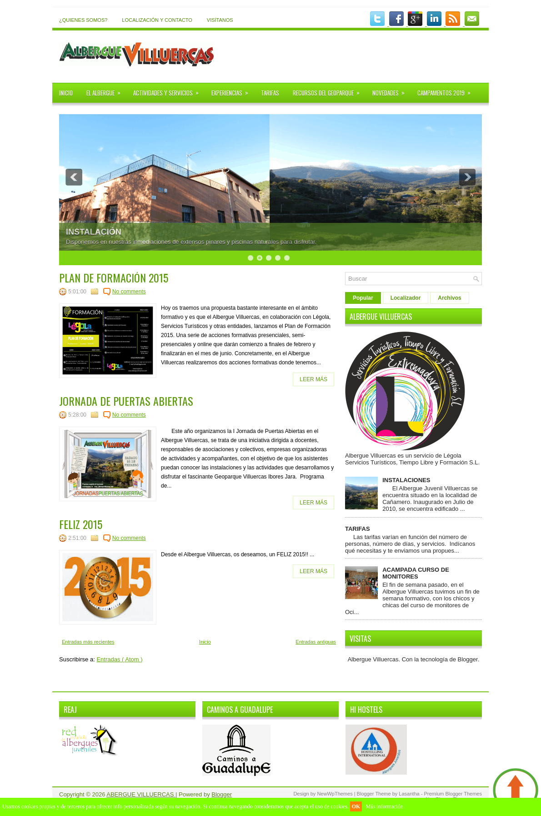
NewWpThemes (335, 793)
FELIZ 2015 (80, 524)
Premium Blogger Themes (453, 793)
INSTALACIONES (406, 480)
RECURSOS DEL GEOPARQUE (329, 90)
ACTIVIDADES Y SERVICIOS (169, 90)
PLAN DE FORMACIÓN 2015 (113, 277)
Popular (363, 298)
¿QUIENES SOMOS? (83, 20)
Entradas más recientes (88, 642)
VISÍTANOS (220, 20)
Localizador (406, 298)
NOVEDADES (391, 90)
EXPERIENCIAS (232, 90)
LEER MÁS (313, 379)
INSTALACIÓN (93, 232)
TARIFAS (270, 92)
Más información (384, 806)
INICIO (66, 92)
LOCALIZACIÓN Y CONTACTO (157, 20)
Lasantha (410, 793)
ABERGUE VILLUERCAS (140, 794)
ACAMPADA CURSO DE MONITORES (415, 573)
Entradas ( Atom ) (119, 659)
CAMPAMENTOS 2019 (446, 90)
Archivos (449, 298)
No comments (129, 291)
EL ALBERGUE (106, 90)
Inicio (205, 642)
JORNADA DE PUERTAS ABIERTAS (126, 400)
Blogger (468, 659)
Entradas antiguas (316, 642)
